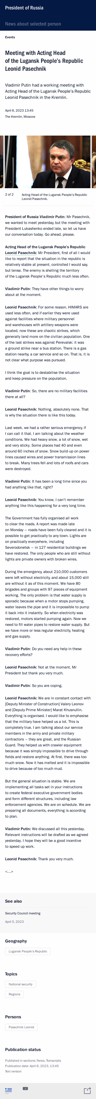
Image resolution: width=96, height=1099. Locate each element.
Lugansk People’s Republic (28, 951)
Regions (14, 994)
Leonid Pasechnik (20, 252)
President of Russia (24, 8)
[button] (83, 162)
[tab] (8, 1090)
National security (21, 984)
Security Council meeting (22, 913)
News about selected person (33, 24)
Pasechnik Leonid (21, 1027)
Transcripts (53, 1060)
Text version (13, 1071)
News (41, 1060)
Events (10, 37)
